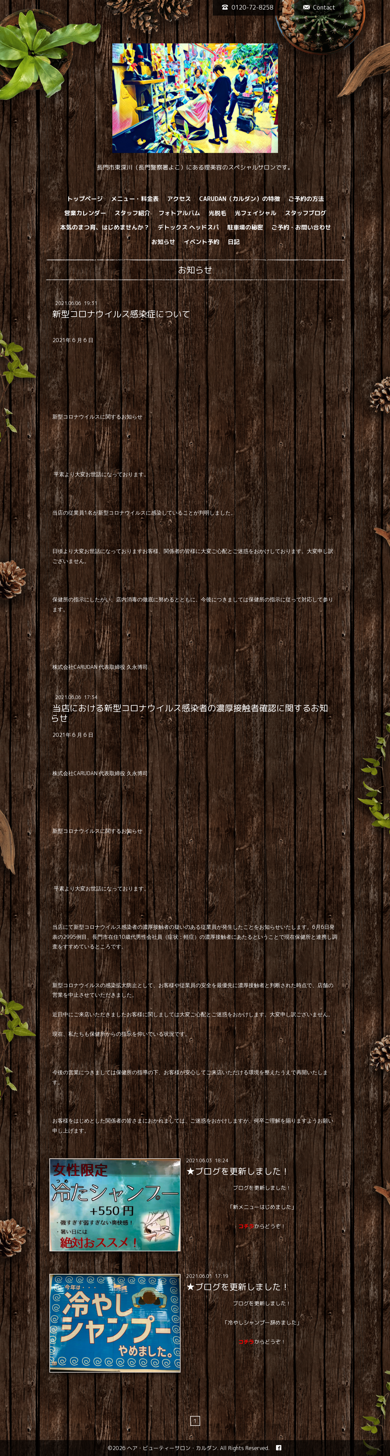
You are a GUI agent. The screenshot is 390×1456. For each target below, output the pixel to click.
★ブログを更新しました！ (238, 1171)
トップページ (85, 199)
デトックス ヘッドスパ (188, 227)
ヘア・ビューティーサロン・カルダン (172, 1448)
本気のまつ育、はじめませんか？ (104, 227)
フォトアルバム (179, 213)
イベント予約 (201, 242)
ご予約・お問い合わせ (301, 227)
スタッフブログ (305, 213)
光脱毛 (217, 213)
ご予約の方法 (306, 199)
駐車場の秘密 (245, 227)
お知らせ (163, 242)
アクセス (179, 199)
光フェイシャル (255, 213)
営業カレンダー (85, 213)
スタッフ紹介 (132, 213)
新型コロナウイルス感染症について (121, 314)
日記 (234, 242)
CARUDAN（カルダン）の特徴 (239, 199)
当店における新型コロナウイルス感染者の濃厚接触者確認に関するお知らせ (189, 713)
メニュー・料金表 (135, 199)
